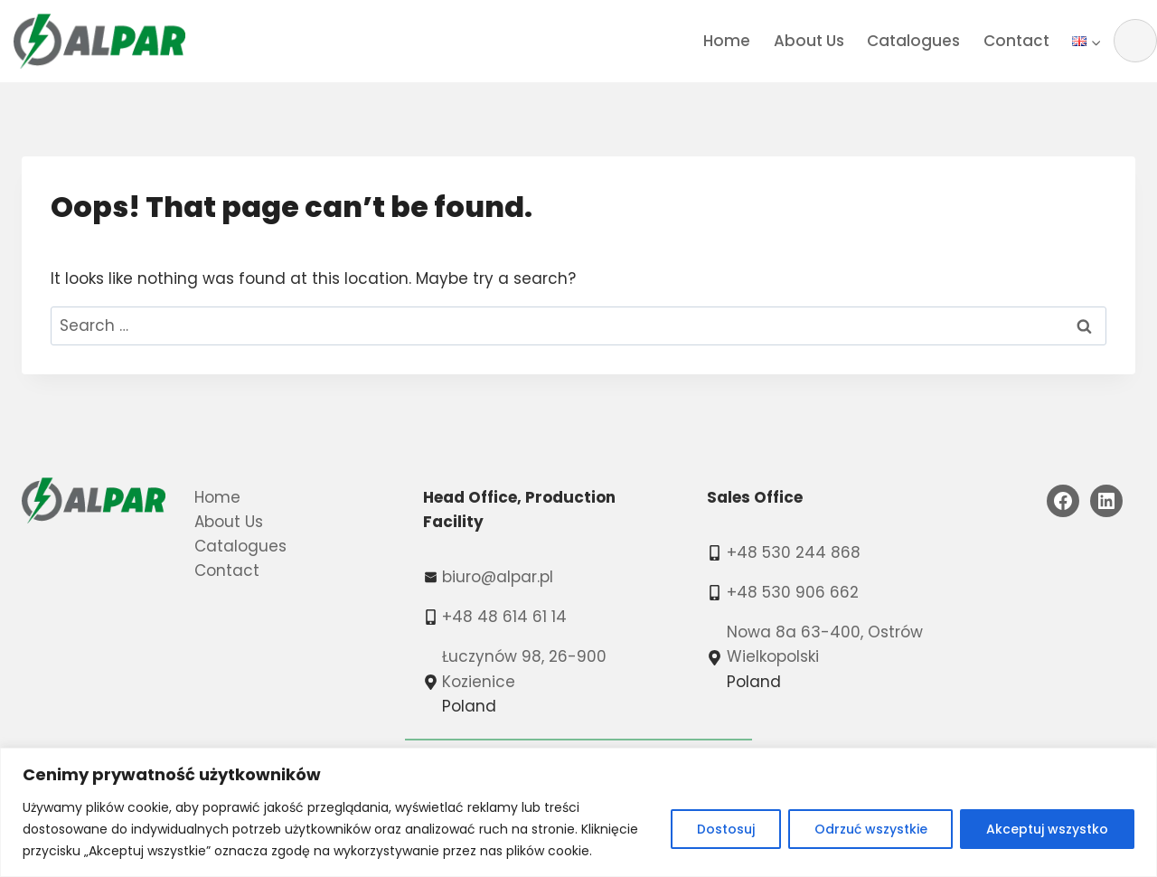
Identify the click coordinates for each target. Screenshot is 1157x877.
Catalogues (913, 41)
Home (726, 41)
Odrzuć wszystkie (870, 829)
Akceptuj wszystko (1047, 829)
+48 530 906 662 (793, 592)
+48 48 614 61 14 (504, 616)
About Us (809, 41)
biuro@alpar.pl (497, 577)
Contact (1016, 41)
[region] (578, 812)
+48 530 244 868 (794, 552)
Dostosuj (725, 829)
